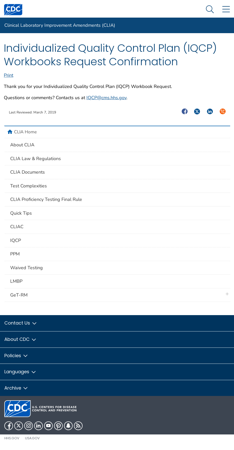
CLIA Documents (27, 172)
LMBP (16, 281)
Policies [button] (16, 355)
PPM (15, 254)
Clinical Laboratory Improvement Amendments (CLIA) (59, 25)
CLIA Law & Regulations (35, 159)
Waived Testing (26, 268)
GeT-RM (19, 295)
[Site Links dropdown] (226, 9)
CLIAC (16, 227)
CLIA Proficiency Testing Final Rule (46, 199)
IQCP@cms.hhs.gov (106, 98)
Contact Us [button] (20, 323)
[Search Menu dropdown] (210, 9)
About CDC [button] (20, 339)
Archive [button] (16, 388)
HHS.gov (11, 438)
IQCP (15, 240)
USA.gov (32, 438)
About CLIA (22, 145)
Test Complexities (28, 186)
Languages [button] (20, 371)
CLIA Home (25, 132)
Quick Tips (21, 213)
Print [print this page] (8, 75)
